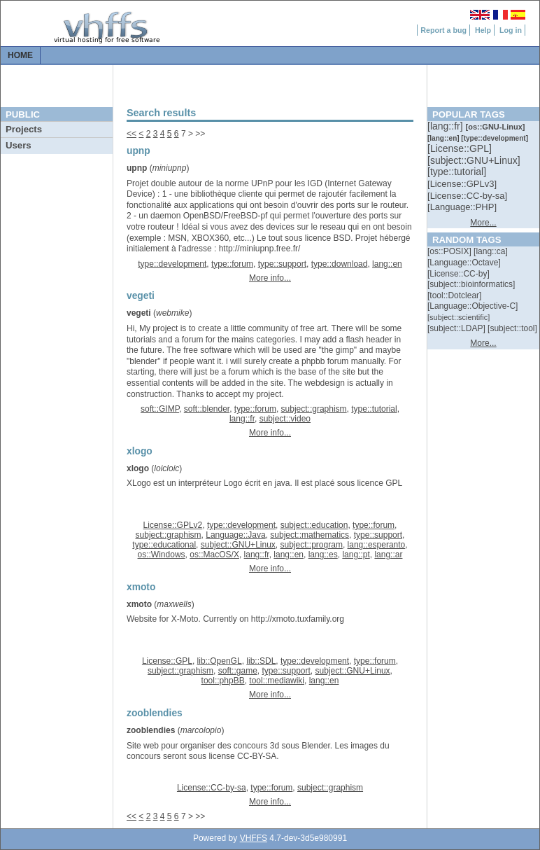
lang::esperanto (377, 545)
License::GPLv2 (173, 525)
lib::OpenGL (219, 661)
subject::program (311, 545)
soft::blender (206, 409)
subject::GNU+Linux (238, 545)
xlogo (138, 468)
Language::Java (235, 535)
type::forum (232, 264)
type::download (339, 264)
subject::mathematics (309, 535)
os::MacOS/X (214, 554)
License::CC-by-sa (211, 788)
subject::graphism (314, 409)
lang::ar (388, 554)
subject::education (314, 525)
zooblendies (151, 730)
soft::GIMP (160, 409)
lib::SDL (261, 661)
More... (483, 223)
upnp (137, 168)
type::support (282, 264)
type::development (172, 264)
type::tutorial (374, 409)
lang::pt (355, 554)
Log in (510, 30)
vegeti (139, 313)
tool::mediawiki (276, 680)
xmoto (139, 604)
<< (131, 134)
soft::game (237, 671)
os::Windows (161, 554)
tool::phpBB (223, 680)
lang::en (387, 264)
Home (20, 55)
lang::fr (242, 419)
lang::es (323, 554)
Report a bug (443, 30)
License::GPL (167, 661)
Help (483, 30)
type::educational (164, 545)
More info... (270, 278)
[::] (446, 126)
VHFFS (253, 838)
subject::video (285, 419)
